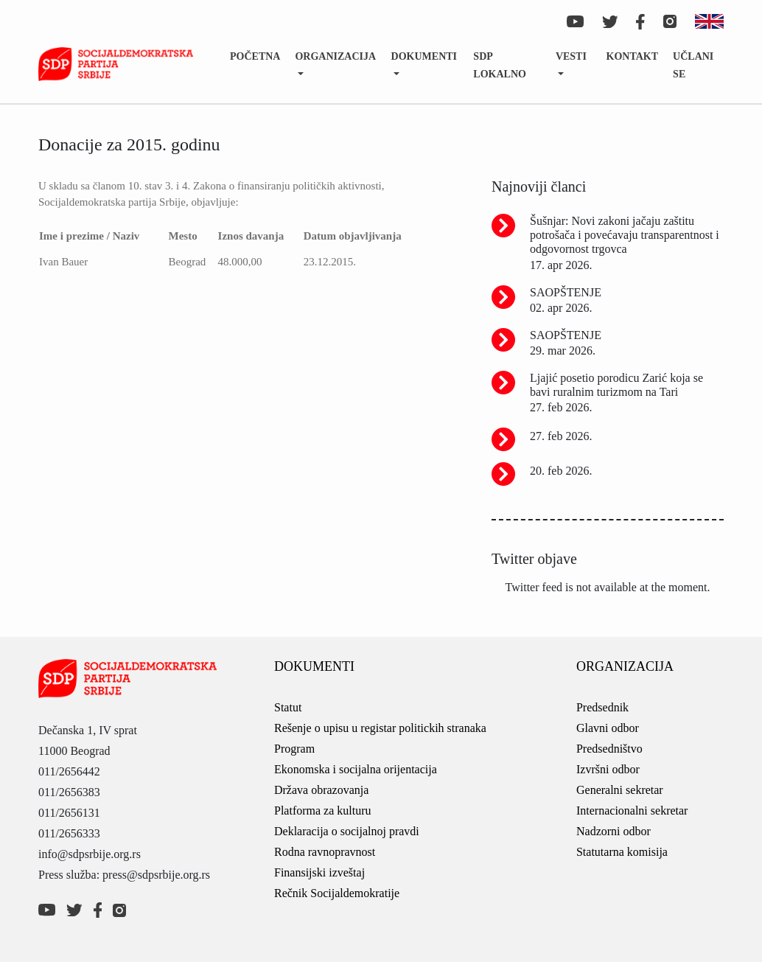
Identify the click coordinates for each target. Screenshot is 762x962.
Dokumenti (424, 56)
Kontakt (633, 56)
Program (294, 748)
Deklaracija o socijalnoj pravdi (346, 831)
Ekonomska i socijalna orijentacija (355, 769)
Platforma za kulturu (322, 810)
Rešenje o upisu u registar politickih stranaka (380, 728)
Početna (255, 56)
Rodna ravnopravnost (324, 852)
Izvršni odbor (608, 769)
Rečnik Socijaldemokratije (336, 893)
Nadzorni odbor (613, 831)
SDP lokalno (499, 65)
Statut (287, 707)
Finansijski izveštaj (319, 872)
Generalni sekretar (619, 790)
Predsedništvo (609, 748)
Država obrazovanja (321, 790)
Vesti (571, 56)
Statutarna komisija (622, 852)
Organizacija (335, 56)
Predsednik (602, 707)
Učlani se (693, 65)
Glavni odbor (607, 728)
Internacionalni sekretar (632, 810)
